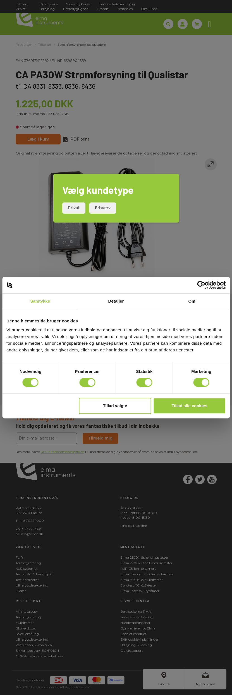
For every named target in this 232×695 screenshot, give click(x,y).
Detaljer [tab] (116, 301)
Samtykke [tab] (40, 301)
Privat (74, 207)
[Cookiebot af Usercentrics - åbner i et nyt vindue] (201, 285)
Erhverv (103, 207)
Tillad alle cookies (189, 405)
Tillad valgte (115, 405)
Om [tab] (191, 301)
